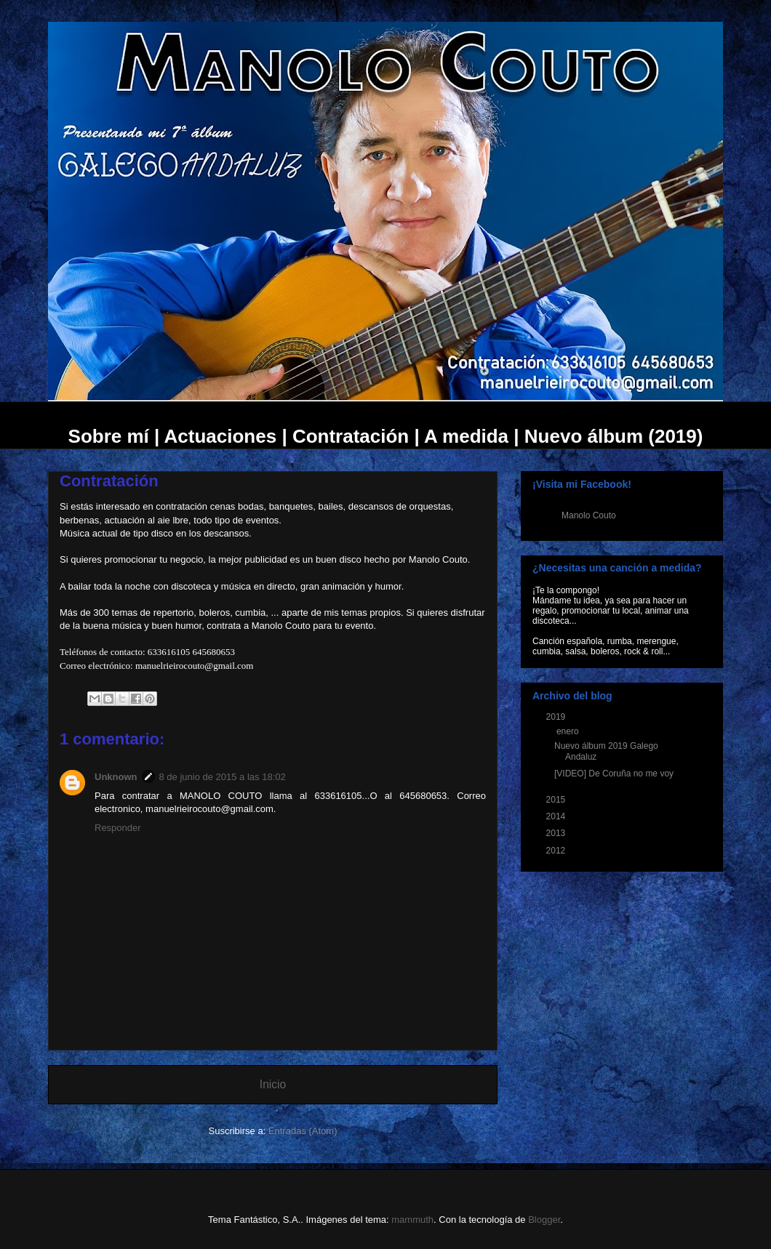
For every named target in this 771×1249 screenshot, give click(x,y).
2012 (557, 851)
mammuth (412, 1219)
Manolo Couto (589, 515)
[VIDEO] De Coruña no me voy (614, 773)
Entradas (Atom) (302, 1130)
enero (568, 731)
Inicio (273, 1084)
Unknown (116, 776)
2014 (557, 816)
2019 (557, 717)
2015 (557, 800)
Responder (118, 827)
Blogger (544, 1219)
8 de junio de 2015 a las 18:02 (222, 776)
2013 (557, 833)
